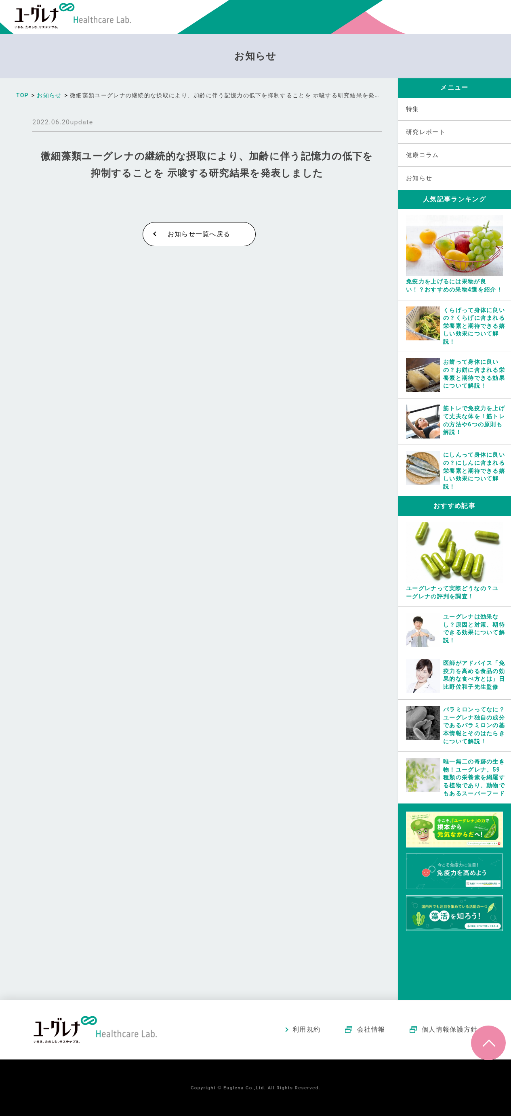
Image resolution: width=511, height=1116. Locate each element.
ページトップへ (488, 1043)
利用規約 (306, 1029)
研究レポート (426, 132)
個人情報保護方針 (449, 1029)
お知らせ (419, 178)
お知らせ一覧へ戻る (199, 234)
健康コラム (422, 155)
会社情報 (371, 1029)
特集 (412, 109)
